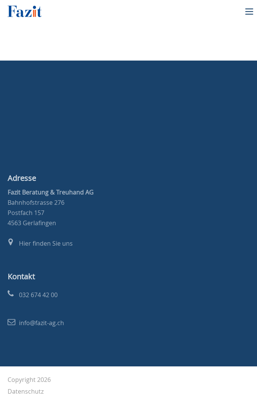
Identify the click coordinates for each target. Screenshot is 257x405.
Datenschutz (26, 391)
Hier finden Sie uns (46, 243)
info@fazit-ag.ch (41, 323)
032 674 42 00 (38, 295)
